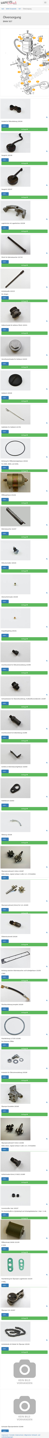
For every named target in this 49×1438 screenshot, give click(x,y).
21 (33, 89)
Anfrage (24, 129)
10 (30, 75)
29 (19, 72)
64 (40, 38)
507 (20, 9)
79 (34, 38)
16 (29, 81)
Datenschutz (19, 1435)
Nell (2, 9)
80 (21, 38)
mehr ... (5, 126)
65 (40, 39)
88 (19, 37)
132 (41, 65)
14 (22, 83)
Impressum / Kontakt (7, 1435)
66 (40, 41)
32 (37, 81)
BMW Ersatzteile (11, 9)
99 (19, 46)
